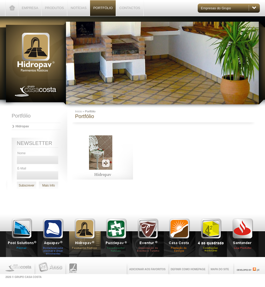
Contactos (129, 8)
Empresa (30, 8)
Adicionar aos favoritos (147, 269)
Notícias (78, 8)
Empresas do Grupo (216, 8)
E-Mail (21, 168)
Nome (21, 153)
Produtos (54, 8)
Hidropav (22, 126)
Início (79, 111)
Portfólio (103, 8)
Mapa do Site (220, 269)
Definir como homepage (188, 269)
